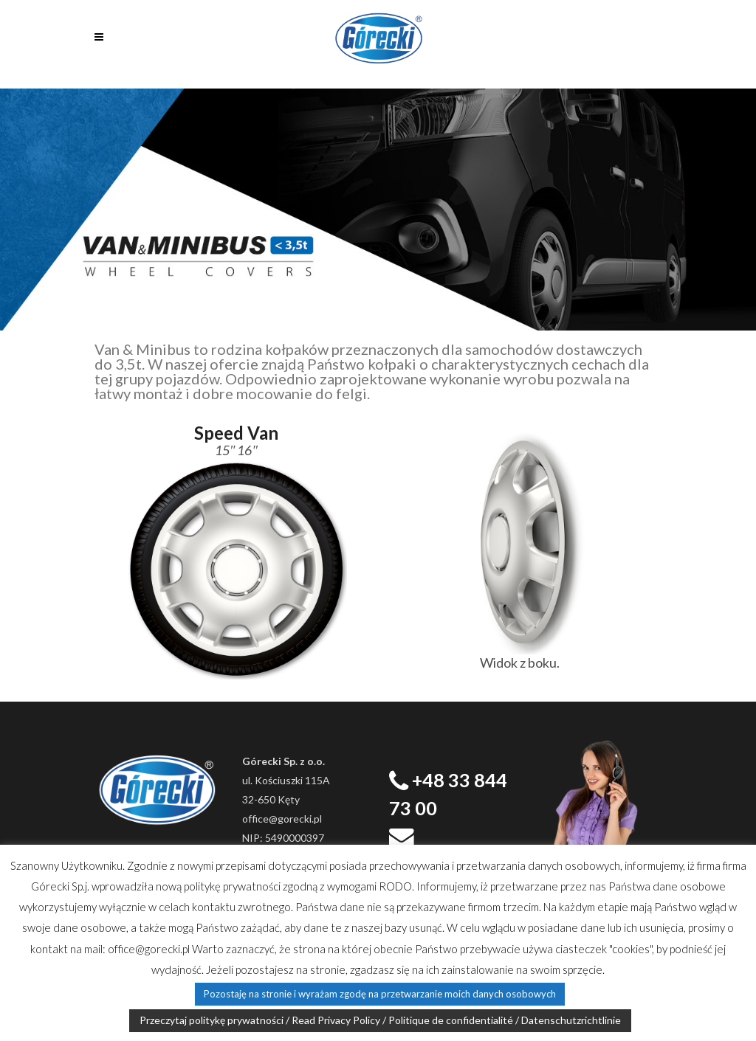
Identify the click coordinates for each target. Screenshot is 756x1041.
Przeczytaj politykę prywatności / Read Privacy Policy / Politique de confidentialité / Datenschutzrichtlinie (380, 1020)
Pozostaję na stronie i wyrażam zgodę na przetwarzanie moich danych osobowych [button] (380, 994)
